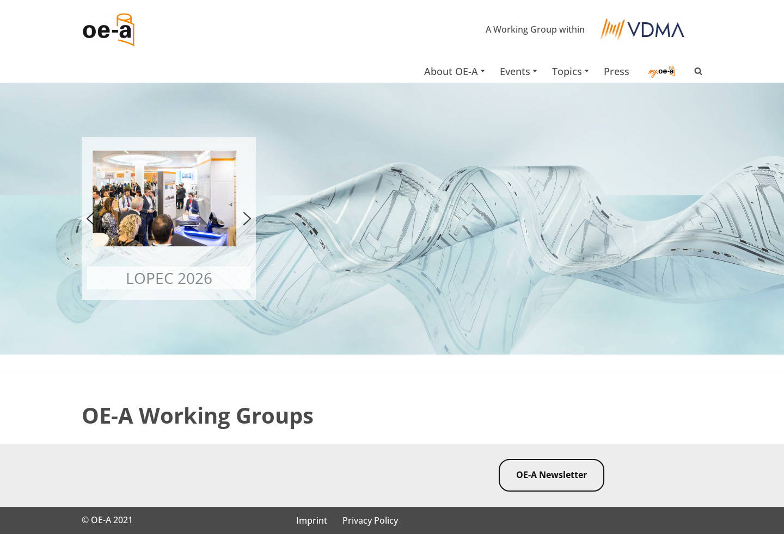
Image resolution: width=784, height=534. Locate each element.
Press (616, 71)
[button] (483, 71)
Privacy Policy (370, 520)
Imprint (311, 520)
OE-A (102, 520)
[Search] (698, 71)
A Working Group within (535, 29)
